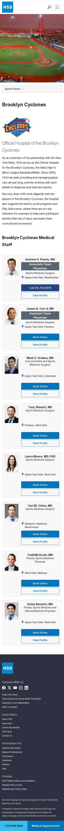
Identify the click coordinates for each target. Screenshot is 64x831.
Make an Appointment (46, 825)
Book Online (40, 337)
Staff (4, 769)
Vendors (6, 764)
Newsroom (7, 723)
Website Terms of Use (12, 785)
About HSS (7, 719)
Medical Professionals (12, 752)
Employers (7, 760)
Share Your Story (10, 695)
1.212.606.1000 (14, 825)
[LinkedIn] (26, 687)
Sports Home (14, 89)
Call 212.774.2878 (40, 287)
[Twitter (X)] (9, 687)
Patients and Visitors (11, 748)
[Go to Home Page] (7, 668)
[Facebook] (4, 687)
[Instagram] (21, 687)
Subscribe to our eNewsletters (15, 703)
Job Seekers (7, 756)
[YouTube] (15, 687)
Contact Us (7, 736)
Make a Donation (10, 707)
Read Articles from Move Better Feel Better (21, 699)
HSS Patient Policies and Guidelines (18, 781)
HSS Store (7, 731)
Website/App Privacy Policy (14, 789)
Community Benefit (10, 727)
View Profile (40, 295)
